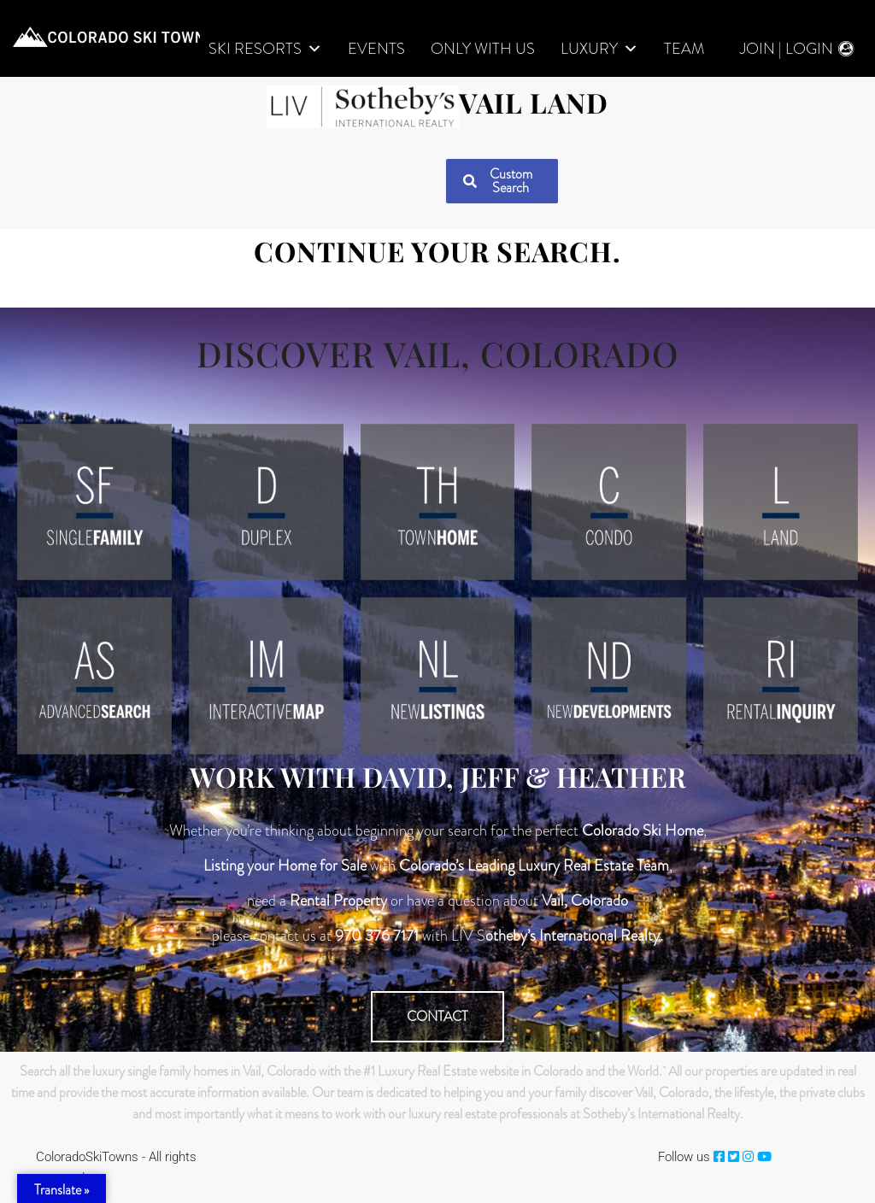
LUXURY (599, 49)
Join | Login (786, 49)
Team (684, 49)
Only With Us (483, 49)
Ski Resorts (265, 49)
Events (376, 49)
